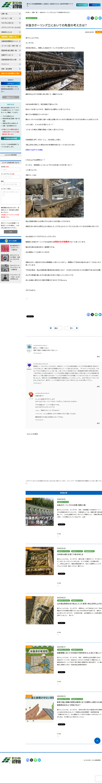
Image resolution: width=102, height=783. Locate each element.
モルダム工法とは (7, 23)
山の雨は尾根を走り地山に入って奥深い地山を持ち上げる (79, 603)
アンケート (5, 64)
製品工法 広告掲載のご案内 (10, 73)
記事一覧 (4, 14)
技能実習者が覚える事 (8, 60)
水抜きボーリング (31, 18)
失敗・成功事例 (6, 69)
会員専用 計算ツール (8, 37)
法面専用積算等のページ (9, 41)
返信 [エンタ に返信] (98, 423)
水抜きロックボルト (63, 551)
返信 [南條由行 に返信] (98, 386)
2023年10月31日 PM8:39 (42, 393)
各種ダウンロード (7, 55)
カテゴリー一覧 (6, 18)
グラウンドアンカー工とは (10, 27)
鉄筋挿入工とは (6, 32)
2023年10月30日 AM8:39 (40, 345)
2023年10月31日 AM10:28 (40, 364)
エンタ (31, 398)
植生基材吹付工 (89, 551)
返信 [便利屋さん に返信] (98, 356)
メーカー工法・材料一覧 (9, 46)
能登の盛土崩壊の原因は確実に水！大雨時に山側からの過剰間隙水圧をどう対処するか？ (79, 703)
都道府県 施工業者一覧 (9, 50)
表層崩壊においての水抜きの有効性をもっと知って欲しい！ (79, 652)
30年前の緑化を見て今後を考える (70, 554)
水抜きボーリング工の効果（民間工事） (71, 505)
